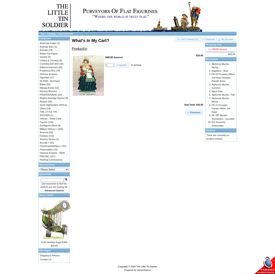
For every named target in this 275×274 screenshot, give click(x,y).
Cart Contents (65, 33)
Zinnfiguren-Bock (48, 125)
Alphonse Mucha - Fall (223, 94)
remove (137, 65)
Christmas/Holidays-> (51, 146)
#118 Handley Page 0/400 (54, 242)
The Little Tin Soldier (146, 266)
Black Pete (217, 91)
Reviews (210, 130)
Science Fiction (47, 139)
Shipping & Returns (50, 255)
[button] (208, 39)
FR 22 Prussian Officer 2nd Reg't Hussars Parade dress (223, 77)
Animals (44, 50)
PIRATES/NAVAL (48, 94)
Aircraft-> (44, 142)
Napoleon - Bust (220, 71)
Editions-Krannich (49, 67)
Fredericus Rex (47, 70)
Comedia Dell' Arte (49, 64)
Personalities (46, 149)
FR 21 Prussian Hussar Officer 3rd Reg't (221, 108)
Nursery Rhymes (48, 91)
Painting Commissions (51, 160)
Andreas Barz (47, 46)
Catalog (51, 33)
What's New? (46, 195)
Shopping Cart (214, 44)
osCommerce (144, 270)
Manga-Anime (47, 88)
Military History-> (48, 129)
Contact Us (45, 259)
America (44, 132)
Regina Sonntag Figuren (52, 98)
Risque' (43, 101)
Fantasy (44, 136)
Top (42, 33)
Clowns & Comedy (49, 60)
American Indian (48, 43)
